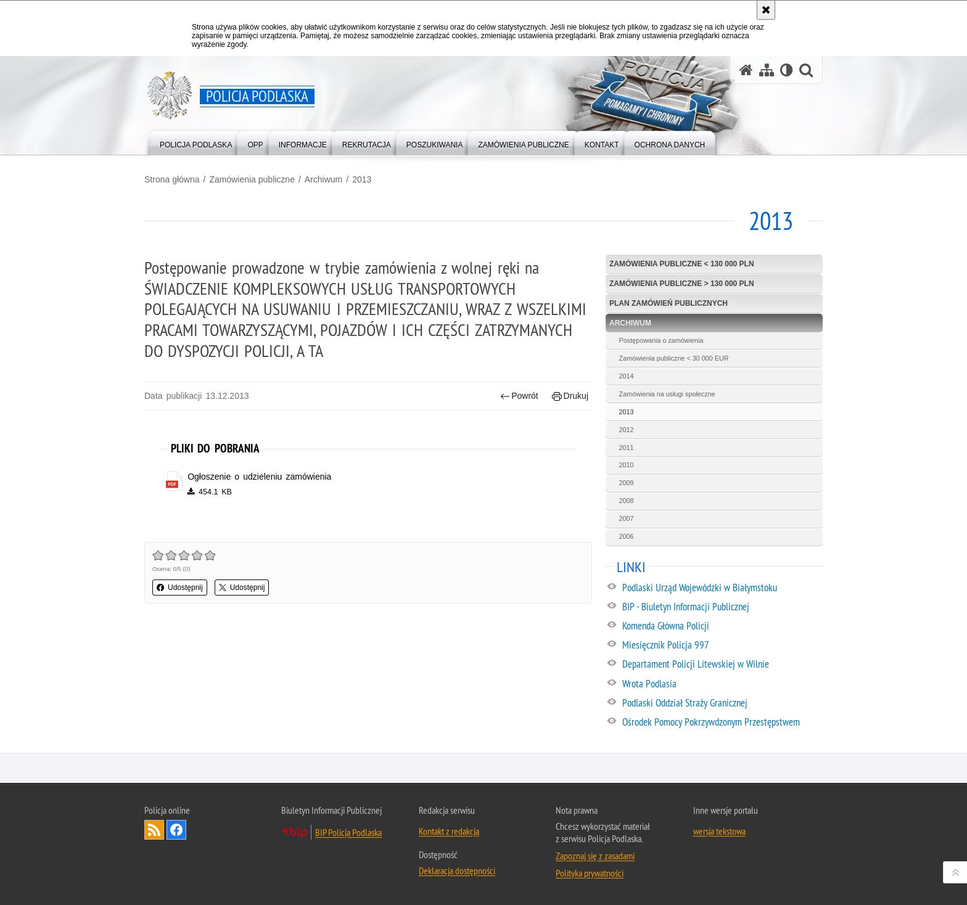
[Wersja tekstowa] (786, 70)
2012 (626, 429)
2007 (626, 518)
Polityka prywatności (589, 873)
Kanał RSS (154, 830)
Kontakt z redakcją (449, 831)
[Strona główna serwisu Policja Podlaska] (746, 70)
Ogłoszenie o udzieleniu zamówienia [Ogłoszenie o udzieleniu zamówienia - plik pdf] (259, 476)
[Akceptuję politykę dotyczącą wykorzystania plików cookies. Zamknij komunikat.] (766, 10)
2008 (626, 500)
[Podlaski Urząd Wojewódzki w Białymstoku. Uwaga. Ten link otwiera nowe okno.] (722, 588)
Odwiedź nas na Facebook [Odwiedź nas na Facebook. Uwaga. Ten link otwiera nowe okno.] (176, 830)
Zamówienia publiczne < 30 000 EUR (674, 358)
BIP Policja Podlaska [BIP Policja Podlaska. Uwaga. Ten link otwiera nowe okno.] (348, 832)
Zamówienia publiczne (252, 179)
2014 (626, 376)
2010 (626, 465)
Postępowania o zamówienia (661, 340)
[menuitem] (195, 142)
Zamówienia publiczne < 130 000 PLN (681, 264)
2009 (626, 482)
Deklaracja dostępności (457, 870)
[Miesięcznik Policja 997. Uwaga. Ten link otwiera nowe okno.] (722, 645)
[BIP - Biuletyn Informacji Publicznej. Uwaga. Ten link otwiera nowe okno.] (722, 607)
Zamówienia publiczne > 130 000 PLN (681, 283)
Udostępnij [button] (180, 587)
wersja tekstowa (719, 831)
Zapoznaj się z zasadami (595, 856)
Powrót (519, 396)
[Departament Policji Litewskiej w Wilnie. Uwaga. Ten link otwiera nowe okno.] (722, 665)
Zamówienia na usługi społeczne (667, 394)
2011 (626, 447)
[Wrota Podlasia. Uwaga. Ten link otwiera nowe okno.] (722, 684)
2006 (626, 536)
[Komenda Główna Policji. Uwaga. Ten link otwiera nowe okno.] (722, 626)
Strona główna (172, 179)
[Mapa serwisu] (766, 70)
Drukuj (570, 396)
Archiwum (323, 179)
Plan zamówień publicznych (668, 303)
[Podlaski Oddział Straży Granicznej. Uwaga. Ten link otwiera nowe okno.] (722, 703)
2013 (361, 179)
